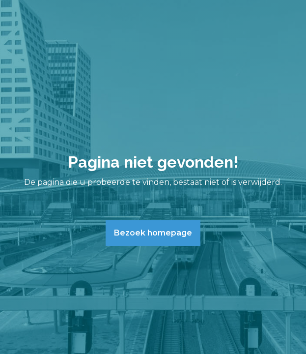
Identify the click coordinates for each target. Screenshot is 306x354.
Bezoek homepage (153, 232)
